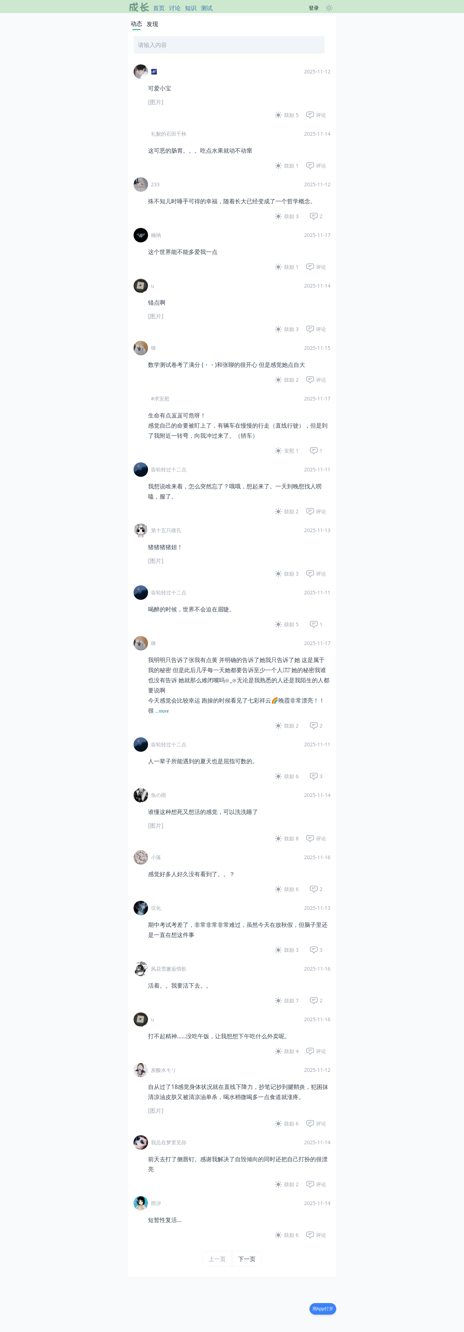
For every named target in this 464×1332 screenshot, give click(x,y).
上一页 (217, 1259)
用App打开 (322, 1309)
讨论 (175, 8)
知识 (191, 8)
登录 (314, 7)
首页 (159, 8)
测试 (206, 8)
